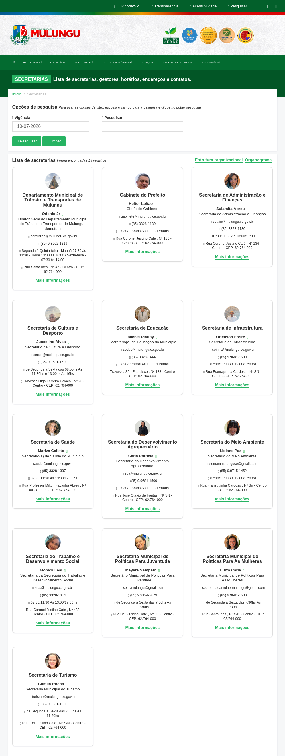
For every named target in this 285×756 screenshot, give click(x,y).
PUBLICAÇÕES (211, 62)
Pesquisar (112, 117)
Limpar (54, 141)
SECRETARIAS (84, 62)
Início (16, 94)
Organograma (258, 160)
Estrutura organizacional (219, 160)
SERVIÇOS (147, 62)
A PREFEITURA (32, 62)
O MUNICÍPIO (58, 62)
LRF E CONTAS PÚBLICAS (117, 62)
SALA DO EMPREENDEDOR (178, 62)
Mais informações (53, 280)
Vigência (21, 117)
